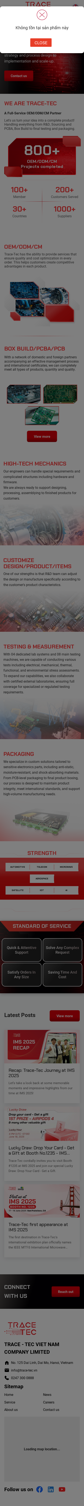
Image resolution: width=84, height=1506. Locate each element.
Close (41, 42)
